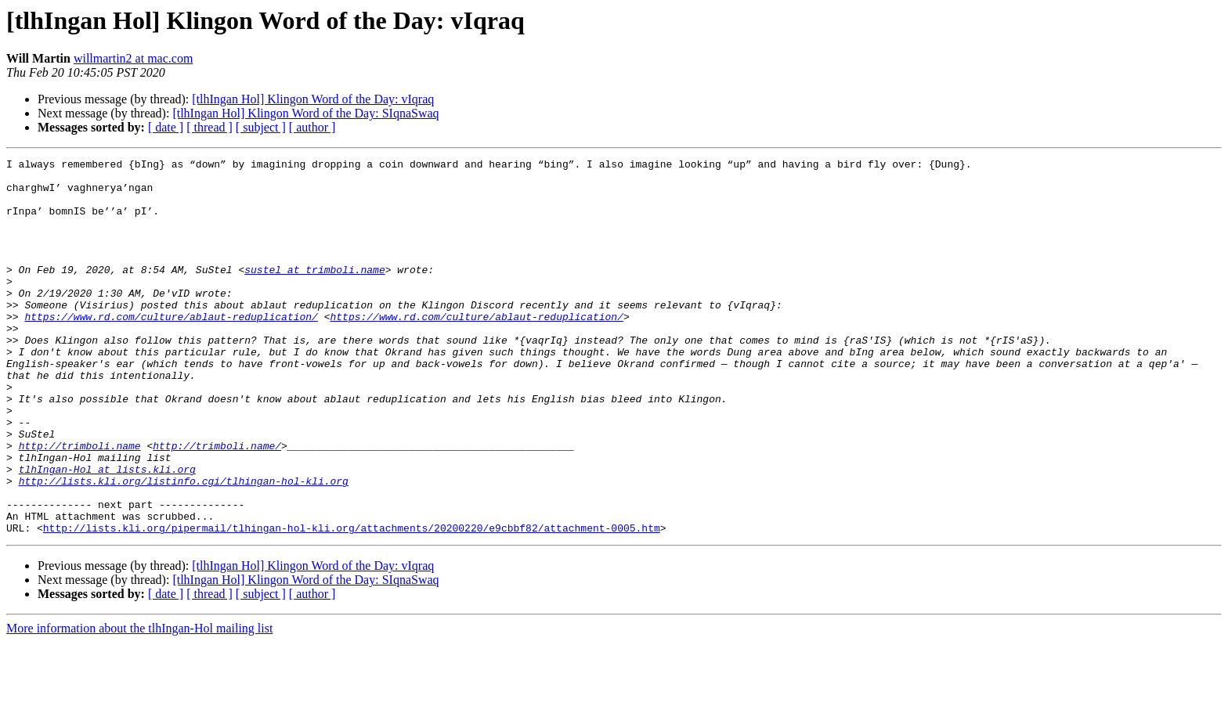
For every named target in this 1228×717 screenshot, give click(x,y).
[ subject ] (261, 127)
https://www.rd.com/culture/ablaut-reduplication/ (170, 349)
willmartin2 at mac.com (133, 58)
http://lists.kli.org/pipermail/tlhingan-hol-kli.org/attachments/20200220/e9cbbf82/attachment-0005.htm (351, 603)
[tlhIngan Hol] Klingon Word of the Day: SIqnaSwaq (305, 113)
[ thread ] (209, 127)
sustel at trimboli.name (314, 293)
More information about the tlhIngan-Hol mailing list (139, 703)
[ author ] (312, 127)
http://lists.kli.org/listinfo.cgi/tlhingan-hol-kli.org (184, 546)
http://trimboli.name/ (217, 504)
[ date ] (165, 127)
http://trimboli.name (80, 504)
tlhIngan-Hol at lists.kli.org (107, 532)
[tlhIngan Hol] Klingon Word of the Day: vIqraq (313, 99)
